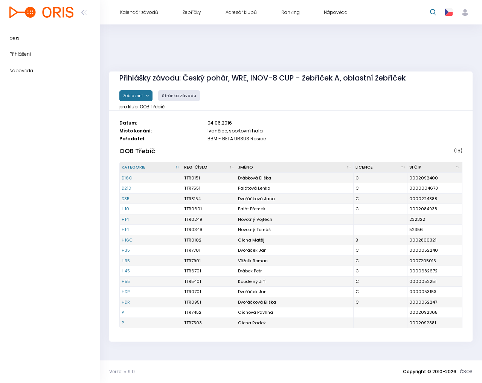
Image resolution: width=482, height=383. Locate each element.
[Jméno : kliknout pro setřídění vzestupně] (294, 167)
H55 (126, 281)
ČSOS (466, 371)
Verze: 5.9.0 (122, 371)
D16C (127, 178)
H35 (126, 250)
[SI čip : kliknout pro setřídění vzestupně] (434, 167)
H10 (125, 209)
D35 (126, 199)
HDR (126, 292)
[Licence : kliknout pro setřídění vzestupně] (381, 167)
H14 (125, 219)
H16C (127, 240)
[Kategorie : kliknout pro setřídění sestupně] (151, 167)
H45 (126, 271)
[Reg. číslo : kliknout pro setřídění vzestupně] (209, 167)
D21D (126, 188)
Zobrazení (133, 96)
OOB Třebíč (137, 151)
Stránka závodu (179, 96)
